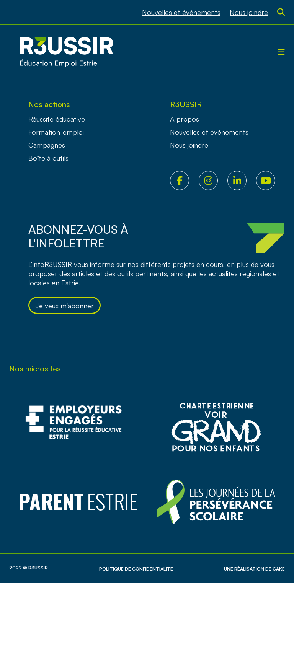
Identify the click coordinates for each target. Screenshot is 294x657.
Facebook (184, 180)
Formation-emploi (56, 132)
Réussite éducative (56, 119)
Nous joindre (249, 12)
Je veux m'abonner (64, 305)
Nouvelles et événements (181, 12)
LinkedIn (241, 180)
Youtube (270, 180)
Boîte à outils (48, 158)
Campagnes (46, 145)
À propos (184, 119)
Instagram (213, 180)
